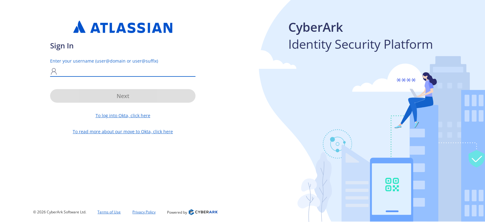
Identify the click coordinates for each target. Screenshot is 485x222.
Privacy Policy (144, 212)
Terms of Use (109, 212)
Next (123, 96)
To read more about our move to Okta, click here (123, 131)
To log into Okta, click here (123, 115)
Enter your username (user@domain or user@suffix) (104, 61)
